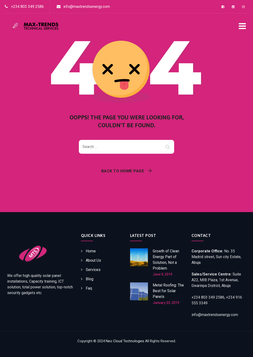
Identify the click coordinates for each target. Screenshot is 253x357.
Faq (89, 288)
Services (93, 269)
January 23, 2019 (166, 303)
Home (91, 251)
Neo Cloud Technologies (125, 341)
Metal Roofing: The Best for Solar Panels (168, 291)
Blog (89, 279)
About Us (93, 260)
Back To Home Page (122, 170)
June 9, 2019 (162, 274)
